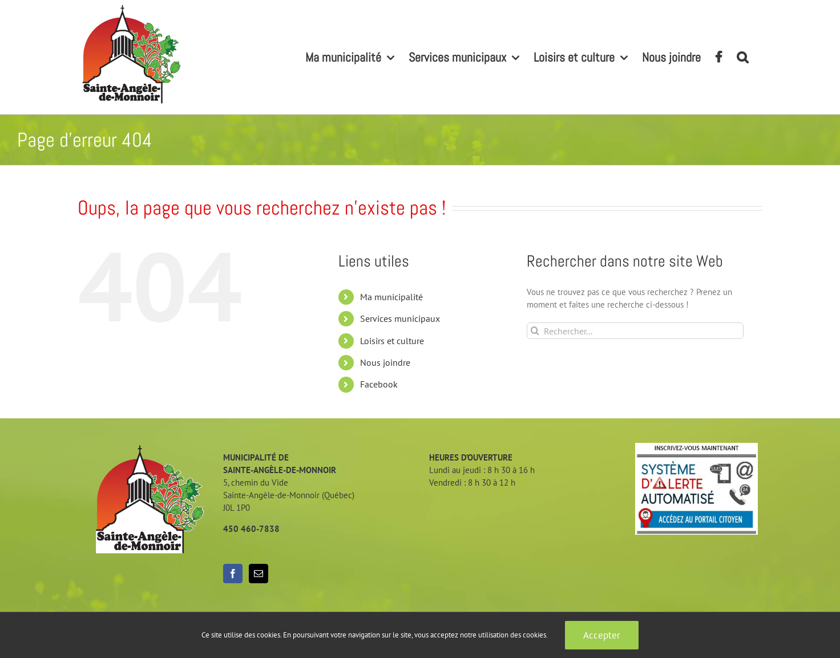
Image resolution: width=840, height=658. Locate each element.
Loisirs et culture (392, 340)
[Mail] (258, 573)
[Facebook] (233, 573)
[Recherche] (535, 330)
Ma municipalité (391, 296)
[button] (742, 57)
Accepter (601, 635)
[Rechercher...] (635, 330)
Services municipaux (400, 318)
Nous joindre (385, 362)
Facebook (379, 384)
